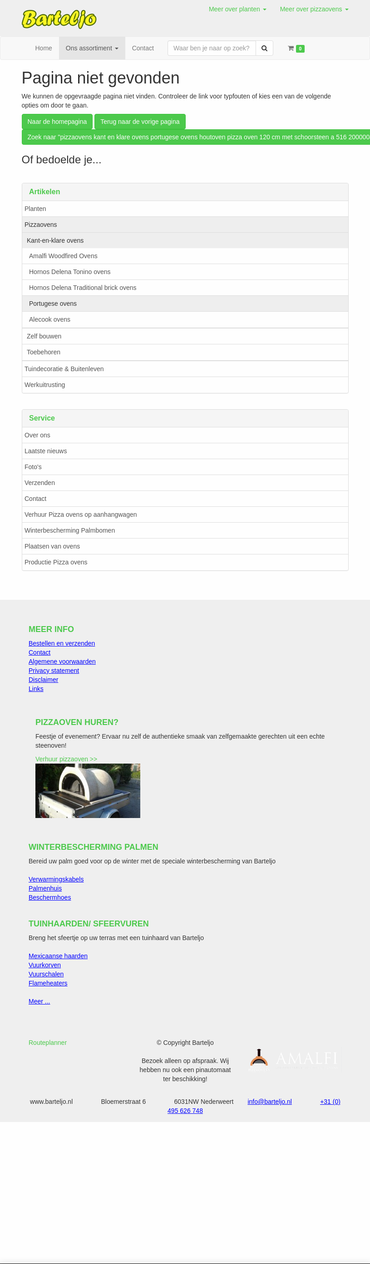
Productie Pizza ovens (56, 562)
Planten (35, 208)
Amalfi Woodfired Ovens (63, 256)
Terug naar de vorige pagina (139, 121)
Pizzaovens (41, 224)
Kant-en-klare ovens (55, 240)
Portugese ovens (53, 303)
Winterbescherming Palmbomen (70, 530)
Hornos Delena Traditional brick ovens (83, 287)
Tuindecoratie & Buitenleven (64, 368)
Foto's (33, 466)
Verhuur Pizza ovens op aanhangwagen (81, 514)
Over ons (37, 435)
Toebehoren (43, 352)
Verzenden (40, 482)
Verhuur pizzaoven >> (66, 759)
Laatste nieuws (46, 451)
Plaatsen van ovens (52, 546)
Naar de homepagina (57, 121)
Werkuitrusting (45, 384)
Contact (35, 498)
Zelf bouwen (44, 336)
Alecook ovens (49, 319)
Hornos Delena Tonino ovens (70, 271)
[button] (237, 9)
